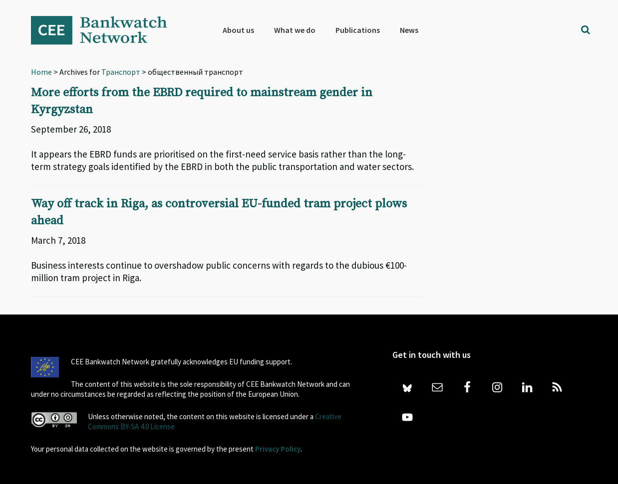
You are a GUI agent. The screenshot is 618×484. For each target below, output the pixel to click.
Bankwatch (106, 30)
